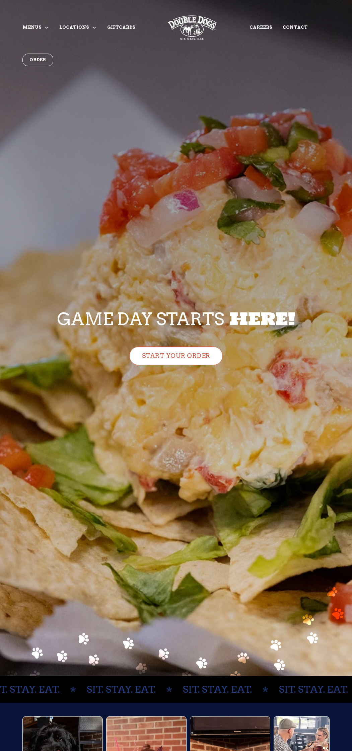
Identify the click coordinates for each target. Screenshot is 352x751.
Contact (295, 27)
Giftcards (121, 27)
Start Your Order (176, 356)
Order (37, 59)
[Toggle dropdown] (47, 27)
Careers (261, 27)
